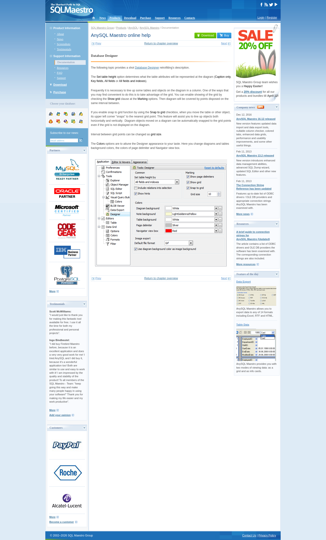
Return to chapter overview (161, 43)
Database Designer (147, 67)
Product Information (66, 28)
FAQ (59, 72)
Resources (174, 17)
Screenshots (63, 44)
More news (243, 214)
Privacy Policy (267, 535)
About (60, 34)
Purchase (145, 17)
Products (114, 17)
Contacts (189, 17)
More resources (246, 264)
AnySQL (133, 27)
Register (272, 17)
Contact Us (249, 535)
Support (160, 17)
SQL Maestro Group (102, 27)
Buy (224, 35)
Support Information (66, 56)
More (52, 291)
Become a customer (61, 522)
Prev (98, 43)
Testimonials (64, 49)
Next (224, 43)
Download (130, 17)
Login (260, 17)
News (102, 17)
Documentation (66, 62)
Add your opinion (60, 415)
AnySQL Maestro (149, 27)
